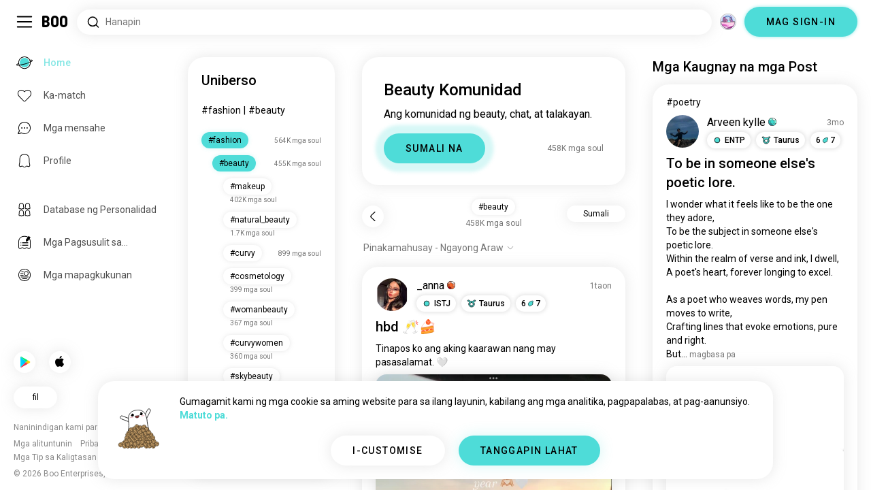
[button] (436, 303)
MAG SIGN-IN (801, 21)
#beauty (266, 110)
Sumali (596, 213)
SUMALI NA (434, 148)
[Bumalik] (373, 216)
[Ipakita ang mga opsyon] (438, 248)
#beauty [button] (493, 207)
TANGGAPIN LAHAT (529, 450)
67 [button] (530, 303)
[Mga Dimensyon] (728, 22)
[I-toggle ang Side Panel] (24, 21)
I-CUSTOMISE (387, 450)
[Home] (55, 22)
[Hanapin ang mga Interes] (394, 22)
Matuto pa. (204, 415)
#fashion (221, 110)
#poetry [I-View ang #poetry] (683, 102)
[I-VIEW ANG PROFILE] (392, 294)
